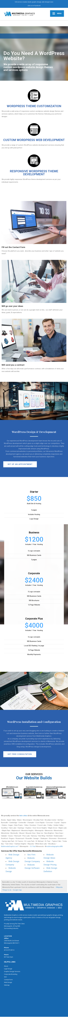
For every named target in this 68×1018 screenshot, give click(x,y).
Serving (12, 924)
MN (19, 926)
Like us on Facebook (34, 6)
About (6, 966)
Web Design (8, 982)
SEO (5, 977)
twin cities (23, 816)
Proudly (6, 924)
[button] (20, 464)
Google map (17, 890)
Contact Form (8, 980)
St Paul (15, 926)
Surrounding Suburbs (11, 928)
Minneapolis (8, 926)
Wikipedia (59, 887)
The (16, 924)
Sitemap (7, 985)
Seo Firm (31, 854)
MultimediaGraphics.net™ (10, 846)
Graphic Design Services (12, 971)
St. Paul (33, 846)
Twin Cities (21, 924)
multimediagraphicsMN (54, 846)
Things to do (6, 890)
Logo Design (8, 969)
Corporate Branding (10, 974)
